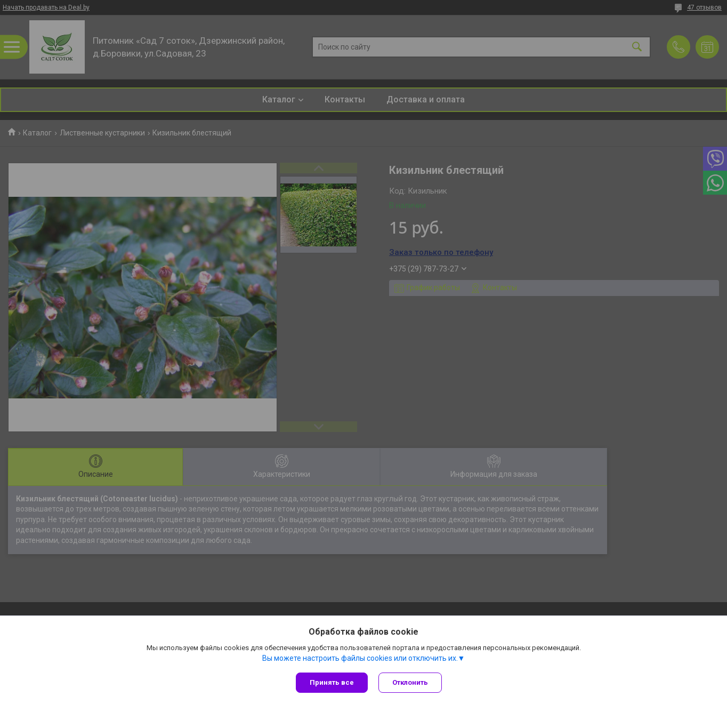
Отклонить (410, 682)
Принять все (332, 682)
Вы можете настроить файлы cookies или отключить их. (360, 658)
